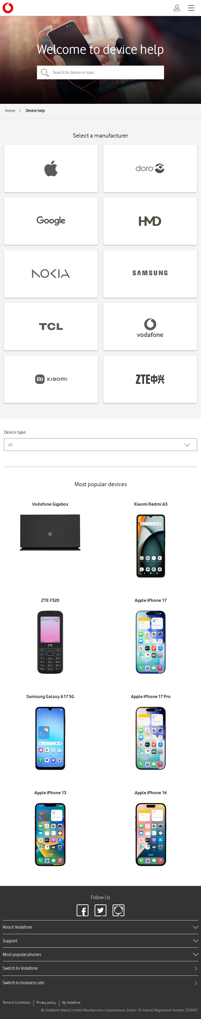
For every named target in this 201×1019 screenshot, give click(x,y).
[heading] (100, 927)
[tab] (100, 968)
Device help (35, 110)
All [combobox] (10, 444)
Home (10, 110)
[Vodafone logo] (8, 8)
